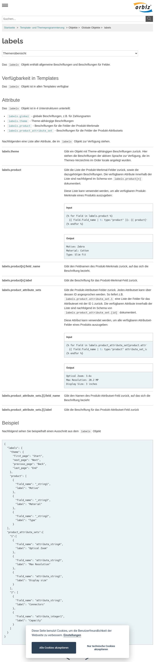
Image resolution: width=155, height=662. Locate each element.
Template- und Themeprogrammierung (42, 27)
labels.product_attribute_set (30, 128)
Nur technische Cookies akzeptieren (101, 648)
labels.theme (18, 119)
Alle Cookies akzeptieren (53, 647)
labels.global (19, 115)
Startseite (9, 27)
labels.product (19, 124)
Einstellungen (72, 635)
